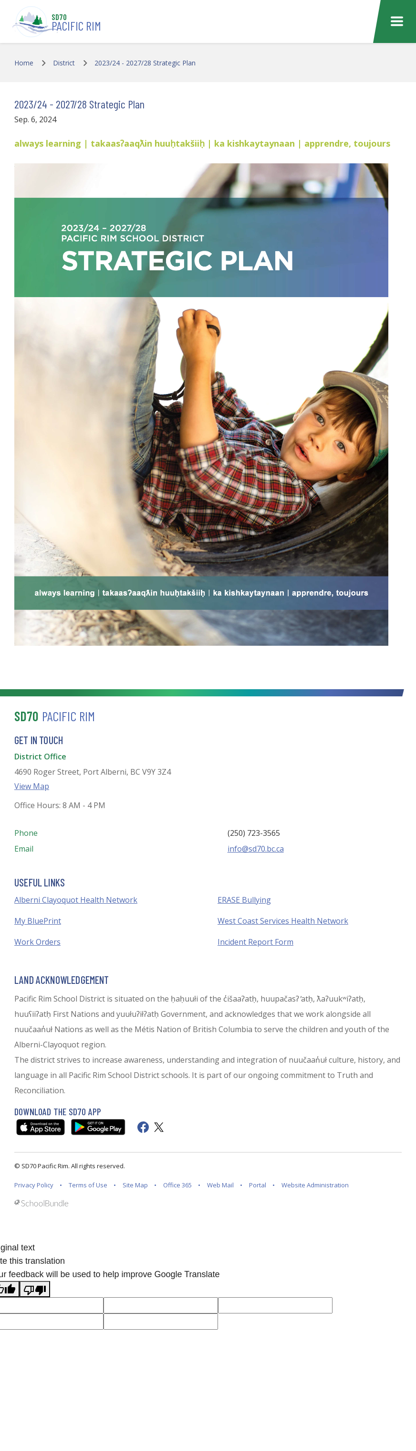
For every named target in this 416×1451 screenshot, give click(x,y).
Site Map (135, 1185)
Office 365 (177, 1185)
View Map (31, 786)
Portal (257, 1185)
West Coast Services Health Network (283, 921)
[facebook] (143, 1127)
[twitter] (159, 1127)
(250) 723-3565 (254, 833)
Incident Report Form (255, 942)
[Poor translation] (35, 1289)
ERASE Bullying (244, 900)
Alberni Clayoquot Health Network (75, 900)
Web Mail (220, 1185)
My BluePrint (37, 921)
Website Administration (315, 1185)
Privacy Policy (33, 1185)
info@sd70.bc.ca (256, 848)
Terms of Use (88, 1185)
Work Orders (37, 942)
